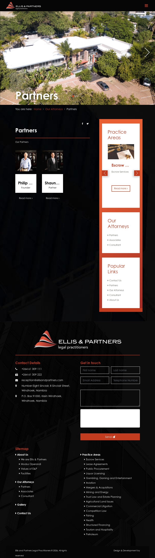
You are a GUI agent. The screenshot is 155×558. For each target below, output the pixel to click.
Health (90, 520)
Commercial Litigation (99, 506)
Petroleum (92, 534)
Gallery (21, 504)
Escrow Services (126, 165)
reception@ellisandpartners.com (42, 380)
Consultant (115, 245)
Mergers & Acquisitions (99, 487)
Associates (115, 240)
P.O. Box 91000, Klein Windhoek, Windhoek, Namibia (42, 398)
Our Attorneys (54, 109)
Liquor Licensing (95, 473)
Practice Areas (91, 454)
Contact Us (115, 280)
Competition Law (96, 510)
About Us (114, 300)
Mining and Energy (97, 492)
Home (37, 109)
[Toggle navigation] (146, 5)
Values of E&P (29, 468)
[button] (73, 96)
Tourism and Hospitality (99, 529)
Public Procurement (97, 468)
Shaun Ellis (54, 183)
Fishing (90, 515)
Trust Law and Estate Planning (103, 496)
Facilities (26, 473)
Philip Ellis (26, 183)
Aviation (91, 482)
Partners (113, 235)
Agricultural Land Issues (99, 501)
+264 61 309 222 (32, 374)
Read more (25, 198)
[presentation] (124, 52)
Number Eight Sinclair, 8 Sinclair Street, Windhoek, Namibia (46, 388)
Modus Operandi (31, 464)
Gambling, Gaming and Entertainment (109, 478)
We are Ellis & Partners (33, 459)
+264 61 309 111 (32, 368)
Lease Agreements (97, 464)
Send (110, 436)
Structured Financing (98, 524)
